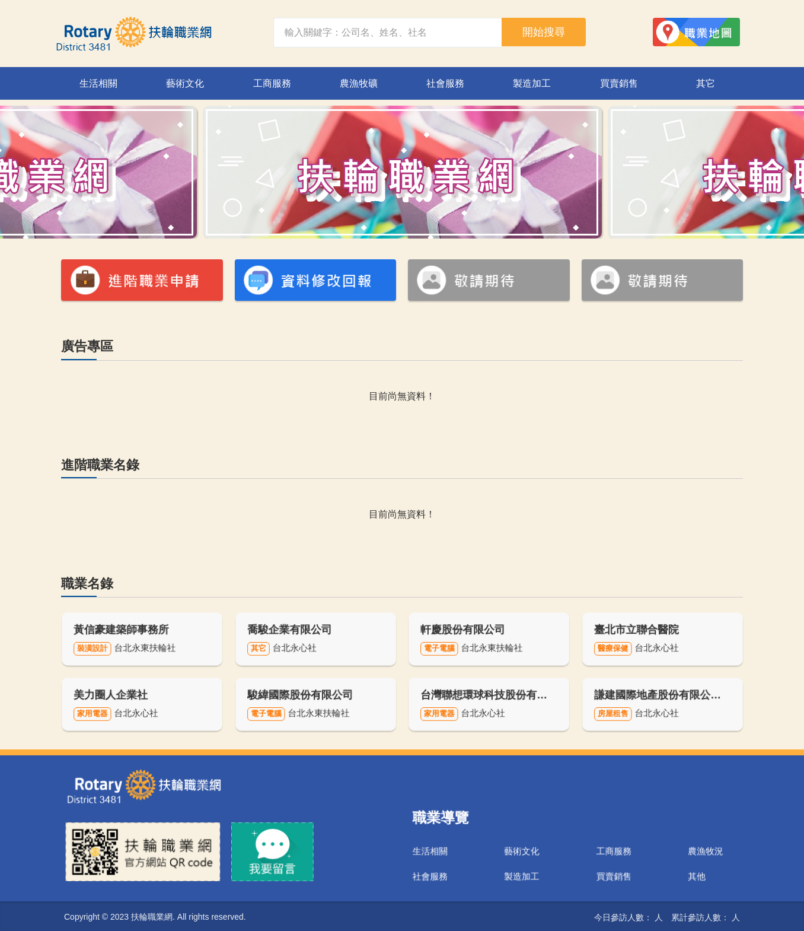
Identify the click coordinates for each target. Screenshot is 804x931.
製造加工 (532, 83)
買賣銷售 (619, 83)
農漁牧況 (662, 843)
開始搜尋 (543, 32)
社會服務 (445, 83)
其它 (705, 83)
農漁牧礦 (359, 83)
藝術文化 (185, 83)
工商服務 (272, 83)
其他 (656, 860)
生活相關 (98, 83)
